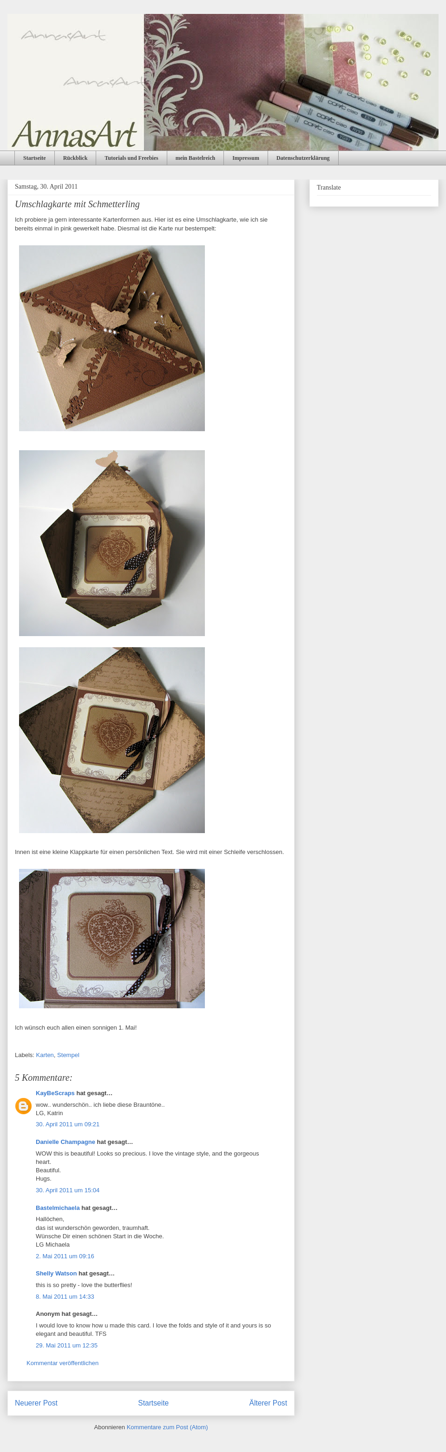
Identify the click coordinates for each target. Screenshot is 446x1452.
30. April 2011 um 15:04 (67, 1190)
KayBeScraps (55, 1093)
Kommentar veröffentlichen (62, 1363)
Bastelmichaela (58, 1207)
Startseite (34, 158)
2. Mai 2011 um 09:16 (65, 1256)
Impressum (245, 158)
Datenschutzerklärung (303, 158)
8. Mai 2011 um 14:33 (65, 1296)
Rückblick (75, 158)
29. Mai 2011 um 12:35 (67, 1345)
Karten (45, 1054)
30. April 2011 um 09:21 (67, 1124)
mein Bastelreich (195, 158)
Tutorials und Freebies (131, 158)
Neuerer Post (36, 1403)
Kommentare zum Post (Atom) (167, 1427)
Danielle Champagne (65, 1141)
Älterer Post (268, 1403)
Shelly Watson (56, 1273)
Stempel (68, 1054)
